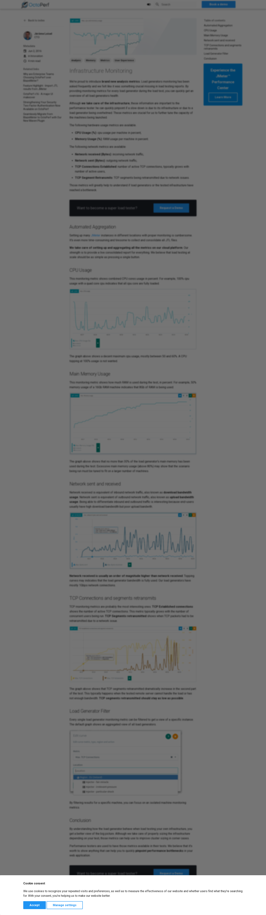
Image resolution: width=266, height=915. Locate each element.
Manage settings (64, 905)
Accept (35, 905)
